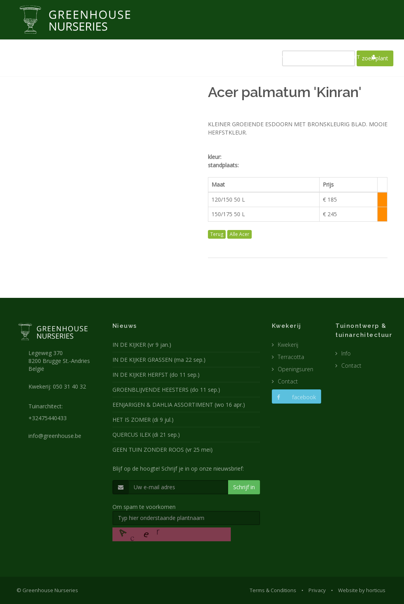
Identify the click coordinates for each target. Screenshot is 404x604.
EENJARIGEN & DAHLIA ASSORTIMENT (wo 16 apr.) (178, 404)
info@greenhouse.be (54, 435)
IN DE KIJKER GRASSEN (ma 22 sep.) (159, 359)
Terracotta (291, 357)
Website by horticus (361, 590)
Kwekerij (288, 344)
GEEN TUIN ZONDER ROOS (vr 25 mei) (162, 449)
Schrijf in (244, 487)
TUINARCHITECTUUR (230, 56)
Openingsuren (295, 369)
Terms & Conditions (273, 590)
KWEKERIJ (184, 56)
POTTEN (275, 56)
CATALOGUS (310, 56)
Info (346, 353)
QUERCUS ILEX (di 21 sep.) (146, 434)
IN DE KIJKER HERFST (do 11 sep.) (156, 374)
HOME (123, 56)
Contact (288, 381)
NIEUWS (151, 56)
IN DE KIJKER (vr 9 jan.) (141, 344)
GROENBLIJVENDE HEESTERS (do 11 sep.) (166, 389)
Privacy (317, 590)
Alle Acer (239, 234)
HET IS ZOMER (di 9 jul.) (143, 419)
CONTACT (348, 56)
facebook (296, 397)
